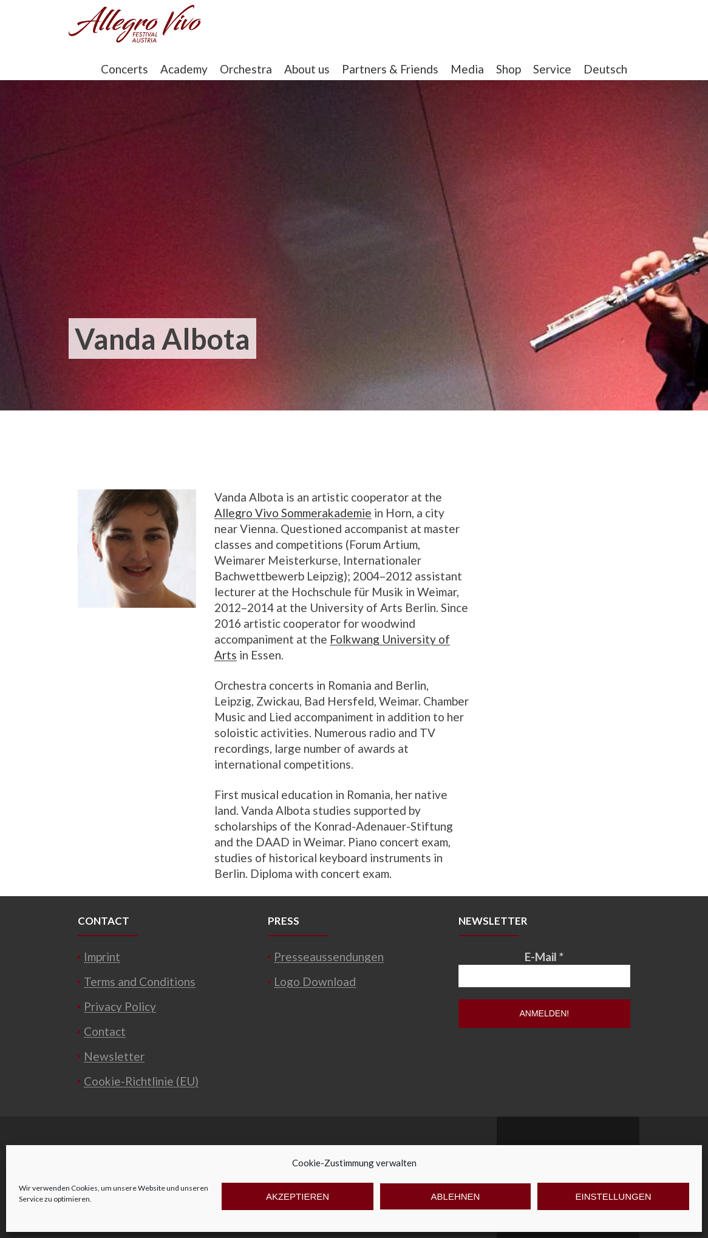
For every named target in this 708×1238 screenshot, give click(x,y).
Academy (184, 69)
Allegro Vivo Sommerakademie (293, 513)
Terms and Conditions (140, 981)
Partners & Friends (390, 69)
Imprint (102, 957)
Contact (105, 1031)
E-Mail (544, 957)
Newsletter (114, 1056)
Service (552, 69)
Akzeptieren (297, 1196)
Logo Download (315, 981)
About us (307, 69)
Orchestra (246, 69)
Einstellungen (613, 1196)
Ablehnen (455, 1196)
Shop (508, 69)
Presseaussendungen (329, 957)
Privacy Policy (120, 1006)
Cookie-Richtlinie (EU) (141, 1081)
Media (467, 69)
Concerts (124, 69)
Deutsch (605, 69)
